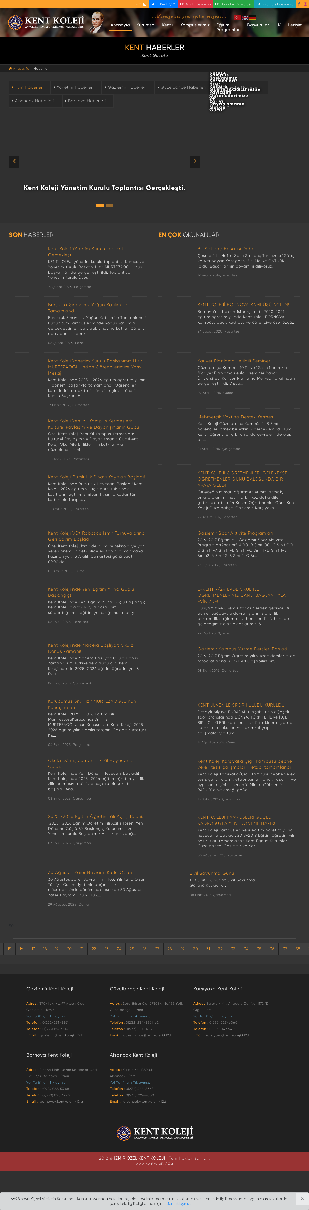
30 (195, 948)
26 (144, 948)
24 (119, 948)
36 (272, 948)
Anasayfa (121, 25)
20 (69, 948)
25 (132, 948)
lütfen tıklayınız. (177, 1203)
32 (220, 948)
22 (94, 948)
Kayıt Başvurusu (195, 4)
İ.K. (279, 25)
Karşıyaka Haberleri (238, 87)
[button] (23, 162)
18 (45, 948)
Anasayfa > (21, 68)
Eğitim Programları (228, 27)
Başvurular (258, 25)
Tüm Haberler (27, 87)
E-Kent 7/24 (163, 4)
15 (9, 948)
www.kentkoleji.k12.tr (154, 1163)
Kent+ (168, 25)
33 (233, 948)
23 (106, 948)
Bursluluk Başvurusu (233, 4)
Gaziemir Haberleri (125, 87)
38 (298, 948)
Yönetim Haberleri (73, 87)
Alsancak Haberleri (32, 100)
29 (182, 948)
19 (57, 948)
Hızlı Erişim (136, 4)
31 (208, 948)
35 (259, 948)
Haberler (41, 68)
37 (285, 948)
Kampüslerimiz (195, 25)
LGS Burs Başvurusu (275, 4)
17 (33, 948)
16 (21, 948)
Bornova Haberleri (85, 100)
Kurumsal (146, 25)
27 (157, 948)
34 (246, 948)
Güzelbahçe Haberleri (181, 87)
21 (81, 948)
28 (170, 948)
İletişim (295, 25)
